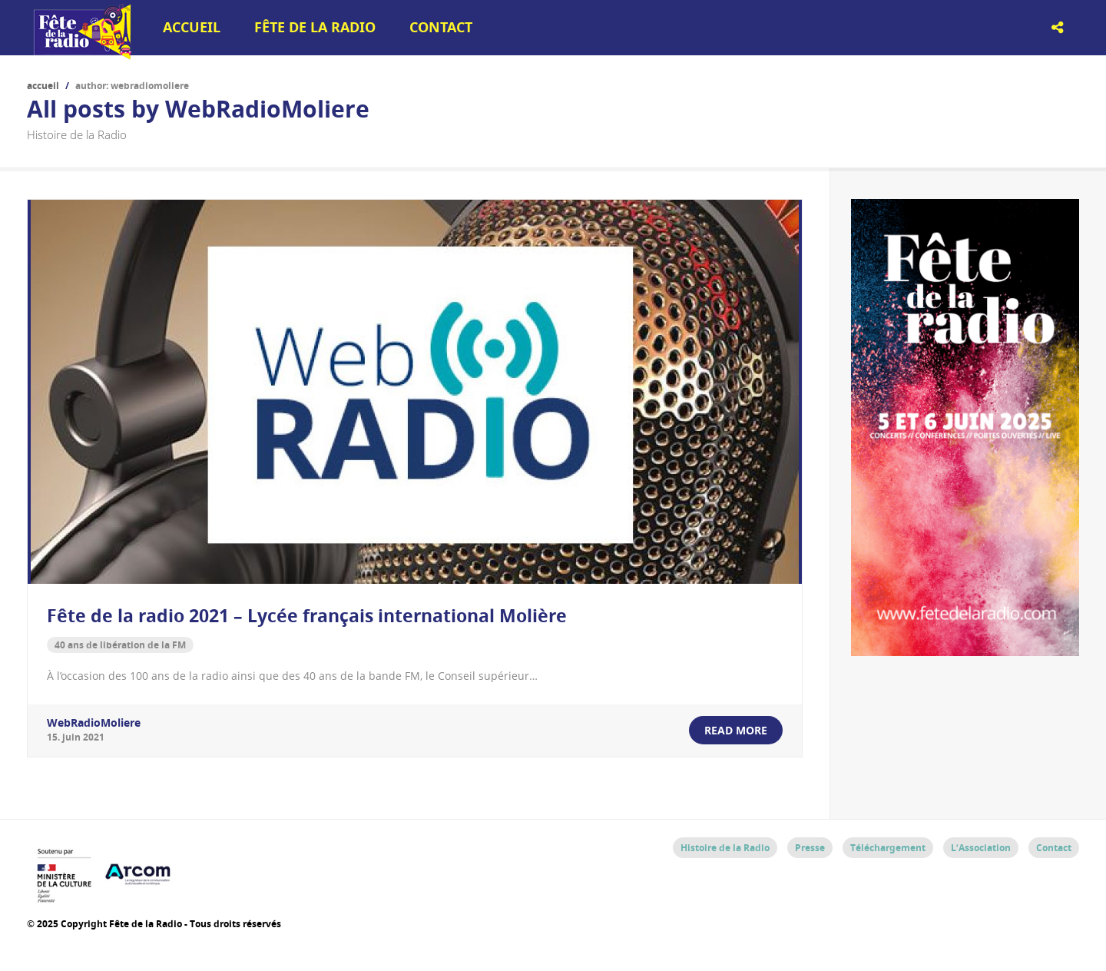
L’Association (981, 847)
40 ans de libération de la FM (120, 644)
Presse (810, 847)
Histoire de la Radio (725, 847)
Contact (440, 27)
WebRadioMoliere (94, 722)
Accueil (191, 27)
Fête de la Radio (315, 27)
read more (735, 730)
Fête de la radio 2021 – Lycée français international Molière (307, 615)
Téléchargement (888, 847)
